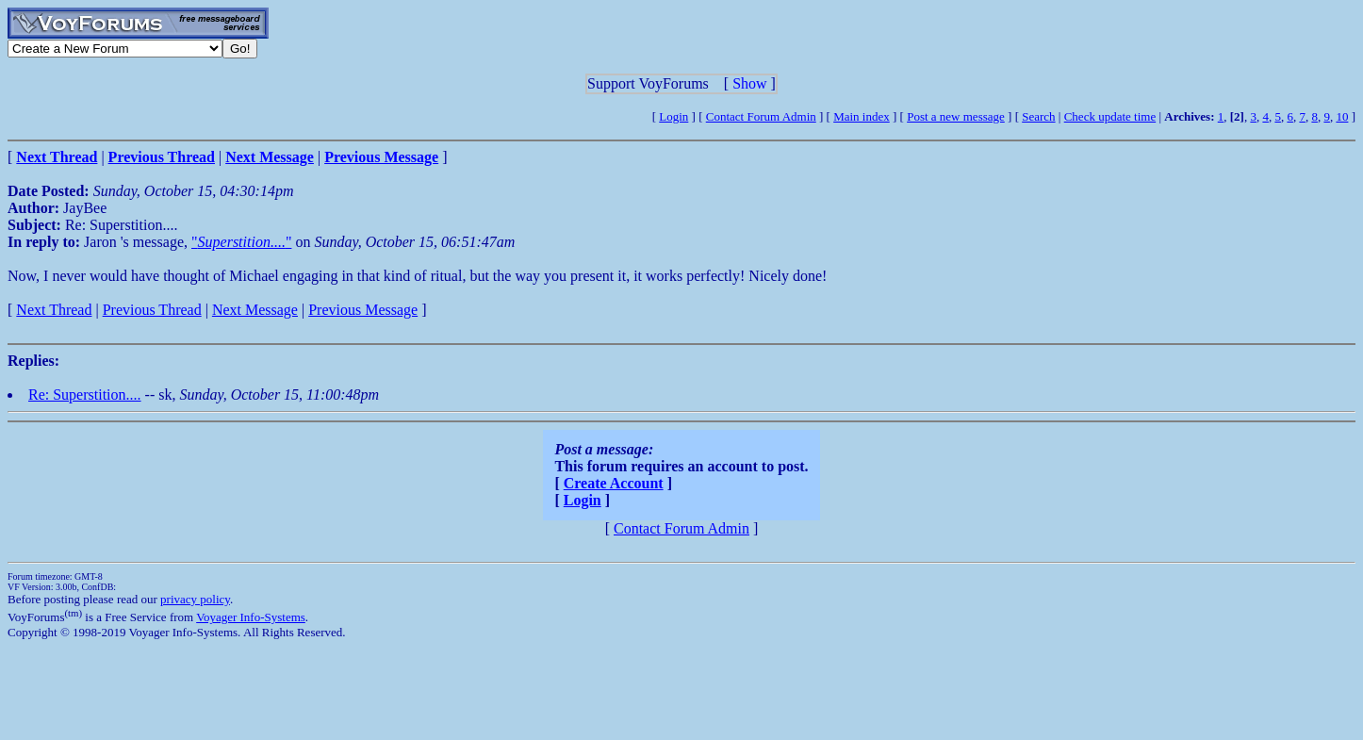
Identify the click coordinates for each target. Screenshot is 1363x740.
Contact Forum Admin (761, 116)
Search (1038, 116)
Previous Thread (152, 310)
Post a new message (956, 116)
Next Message (255, 310)
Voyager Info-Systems (250, 617)
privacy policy (195, 599)
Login (673, 116)
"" (241, 242)
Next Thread (53, 310)
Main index (861, 116)
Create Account (614, 483)
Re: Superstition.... (84, 394)
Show (749, 83)
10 (1342, 116)
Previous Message (363, 310)
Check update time (1110, 116)
